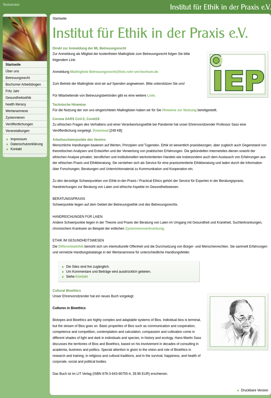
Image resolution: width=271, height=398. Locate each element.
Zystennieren (15, 118)
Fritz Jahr (12, 91)
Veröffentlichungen (19, 124)
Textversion (11, 5)
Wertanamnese (17, 111)
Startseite (13, 65)
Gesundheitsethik (18, 98)
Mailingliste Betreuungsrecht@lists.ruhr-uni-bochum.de (114, 72)
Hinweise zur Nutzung (179, 110)
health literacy (16, 104)
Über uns (12, 71)
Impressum (19, 139)
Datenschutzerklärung (27, 144)
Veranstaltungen (18, 131)
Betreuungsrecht (18, 78)
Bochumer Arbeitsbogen (23, 84)
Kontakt (16, 149)
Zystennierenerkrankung (144, 228)
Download (100, 130)
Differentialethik (71, 246)
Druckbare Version (254, 390)
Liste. (151, 95)
